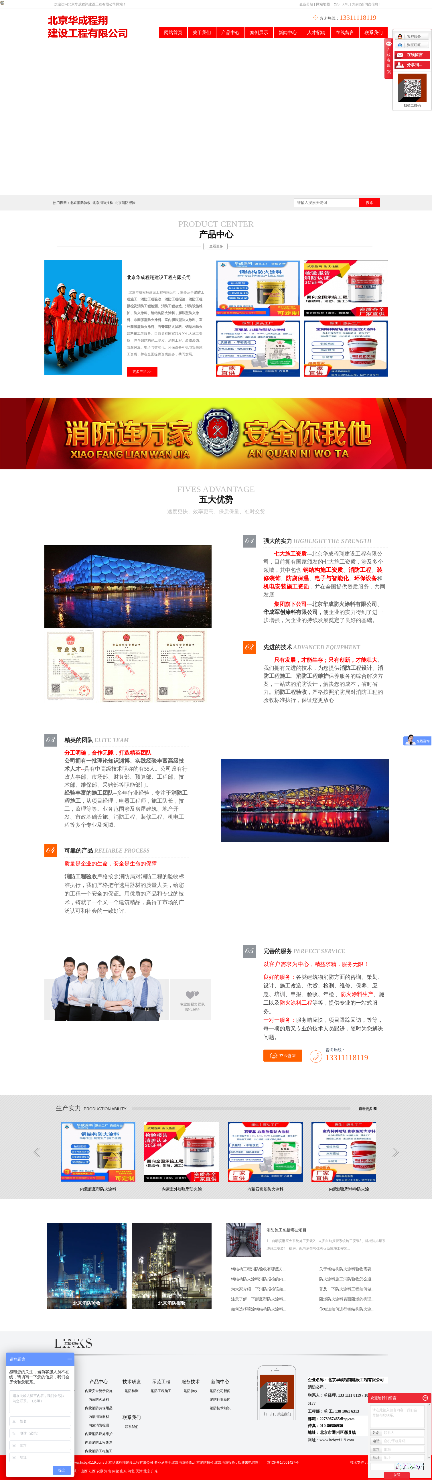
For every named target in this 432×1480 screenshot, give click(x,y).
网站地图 (323, 4)
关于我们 (202, 32)
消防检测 (132, 1391)
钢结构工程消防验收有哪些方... (259, 1269)
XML (345, 4)
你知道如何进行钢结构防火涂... (347, 1309)
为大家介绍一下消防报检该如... (259, 1289)
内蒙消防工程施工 (99, 1451)
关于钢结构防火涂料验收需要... (347, 1269)
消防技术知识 (220, 1408)
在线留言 (345, 32)
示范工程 (161, 1381)
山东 (123, 1471)
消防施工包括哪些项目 (287, 1230)
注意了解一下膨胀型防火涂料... (259, 1299)
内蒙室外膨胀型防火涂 (182, 1189)
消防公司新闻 (220, 1391)
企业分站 (306, 4)
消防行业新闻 (220, 1400)
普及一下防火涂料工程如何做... (347, 1289)
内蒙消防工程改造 (99, 1442)
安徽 (99, 1471)
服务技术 (191, 1381)
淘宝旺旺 (409, 45)
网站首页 (173, 32)
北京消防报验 (125, 203)
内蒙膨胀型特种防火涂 (349, 1189)
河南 (107, 1471)
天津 (139, 1471)
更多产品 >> (142, 372)
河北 (131, 1471)
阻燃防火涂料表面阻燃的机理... (347, 1299)
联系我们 (373, 32)
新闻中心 (288, 32)
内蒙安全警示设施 (99, 1391)
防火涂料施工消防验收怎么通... (347, 1279)
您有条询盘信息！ (367, 4)
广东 (154, 1471)
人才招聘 (316, 32)
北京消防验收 (80, 203)
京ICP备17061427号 (282, 1463)
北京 (146, 1471)
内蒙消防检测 (98, 1425)
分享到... (414, 65)
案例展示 (259, 32)
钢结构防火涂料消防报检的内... (259, 1279)
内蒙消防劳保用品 (99, 1408)
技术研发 (132, 1381)
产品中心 (230, 32)
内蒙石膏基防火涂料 (265, 1189)
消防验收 (191, 1391)
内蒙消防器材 (98, 1417)
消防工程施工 (161, 1391)
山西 (84, 1471)
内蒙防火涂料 (98, 1400)
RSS (336, 4)
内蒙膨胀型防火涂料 (98, 1189)
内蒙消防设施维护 (99, 1434)
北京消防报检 (102, 203)
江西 (92, 1471)
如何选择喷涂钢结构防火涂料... (259, 1309)
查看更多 (216, 246)
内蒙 (115, 1471)
